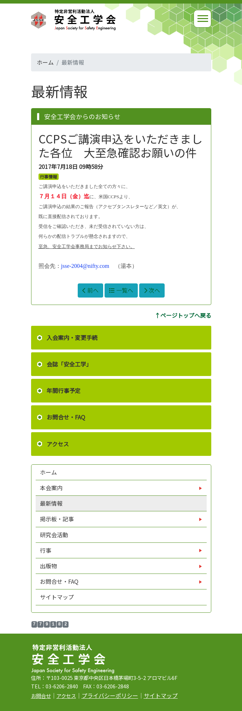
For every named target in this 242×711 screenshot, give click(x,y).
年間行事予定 (64, 390)
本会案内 (52, 487)
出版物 (49, 566)
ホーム (45, 62)
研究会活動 (54, 534)
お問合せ (41, 695)
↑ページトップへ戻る (183, 315)
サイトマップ (57, 597)
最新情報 (51, 503)
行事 (46, 550)
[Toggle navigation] (202, 19)
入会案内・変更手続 (72, 337)
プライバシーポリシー (110, 695)
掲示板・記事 (57, 519)
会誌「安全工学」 (69, 364)
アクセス (58, 444)
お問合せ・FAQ (66, 417)
